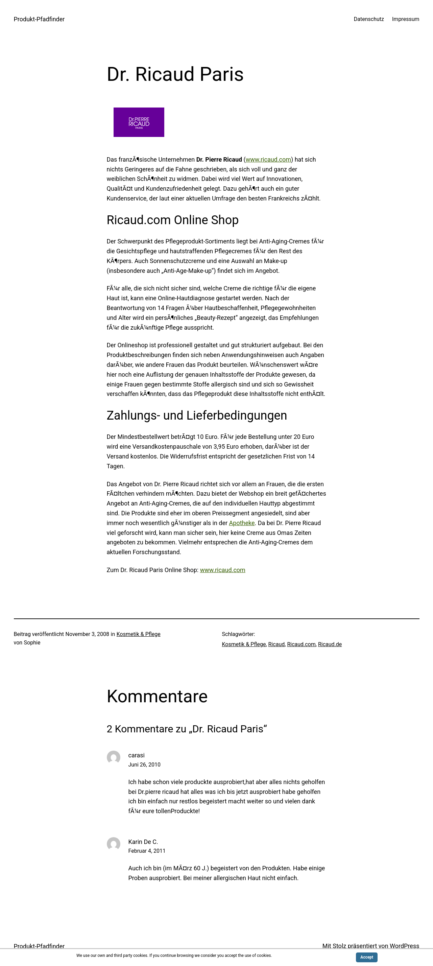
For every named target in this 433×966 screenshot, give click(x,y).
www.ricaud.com (268, 159)
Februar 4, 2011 (147, 851)
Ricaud (276, 644)
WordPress (404, 945)
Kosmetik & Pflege (139, 634)
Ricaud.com (301, 644)
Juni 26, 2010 (144, 764)
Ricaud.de (330, 644)
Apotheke (242, 522)
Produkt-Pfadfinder (39, 19)
